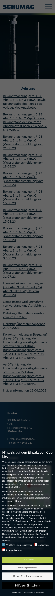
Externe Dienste (12, 550)
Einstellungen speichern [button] (27, 567)
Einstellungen (23, 537)
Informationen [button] (16, 592)
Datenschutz (28, 592)
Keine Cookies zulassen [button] (27, 576)
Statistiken (41, 544)
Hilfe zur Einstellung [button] (27, 585)
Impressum (40, 592)
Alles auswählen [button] (27, 560)
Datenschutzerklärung (12, 534)
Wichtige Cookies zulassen (17, 544)
